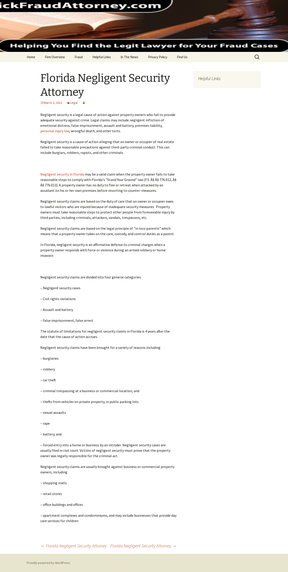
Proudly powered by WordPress (48, 563)
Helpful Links (101, 57)
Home (31, 57)
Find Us (182, 57)
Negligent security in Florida (62, 174)
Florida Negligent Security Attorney (73, 546)
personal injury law (54, 131)
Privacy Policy (157, 57)
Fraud (79, 57)
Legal (74, 103)
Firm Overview (55, 57)
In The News (129, 57)
